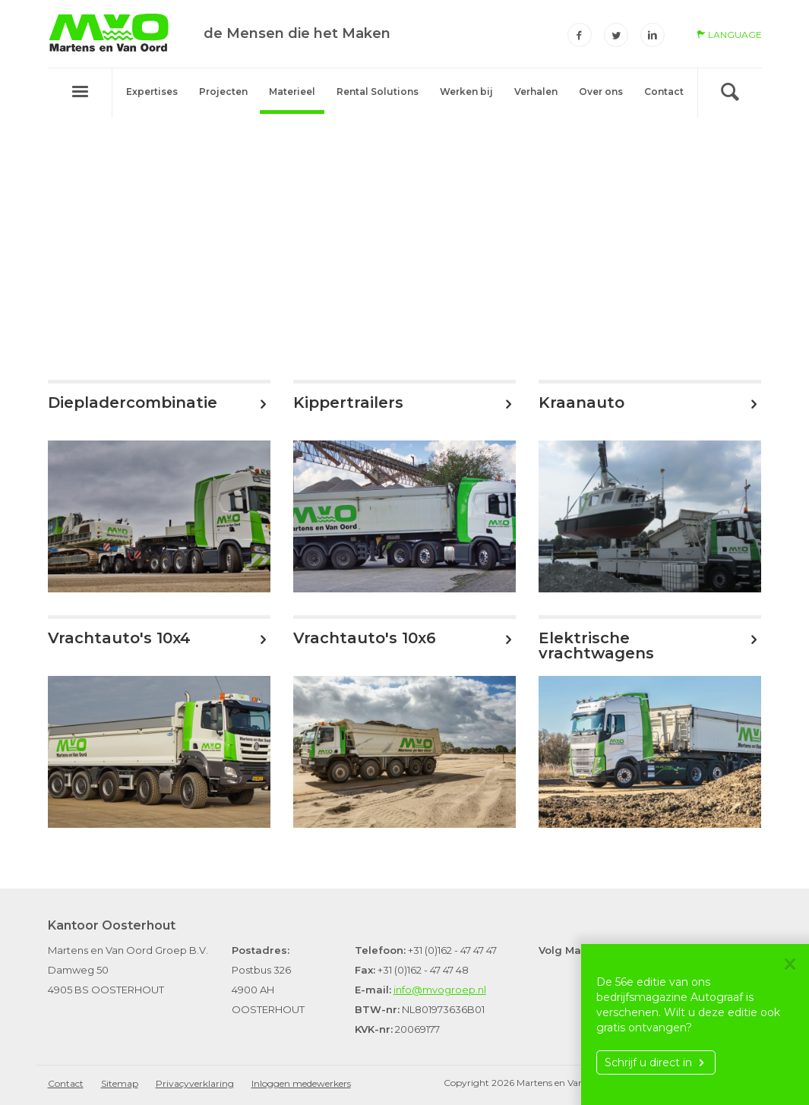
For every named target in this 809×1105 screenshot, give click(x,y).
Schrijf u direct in (656, 1062)
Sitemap (119, 1083)
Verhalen (536, 91)
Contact (664, 91)
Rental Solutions (378, 91)
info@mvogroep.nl (439, 989)
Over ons (601, 91)
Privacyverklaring (195, 1083)
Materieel (292, 91)
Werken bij (466, 91)
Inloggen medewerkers (301, 1083)
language (729, 34)
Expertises (152, 91)
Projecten (223, 91)
